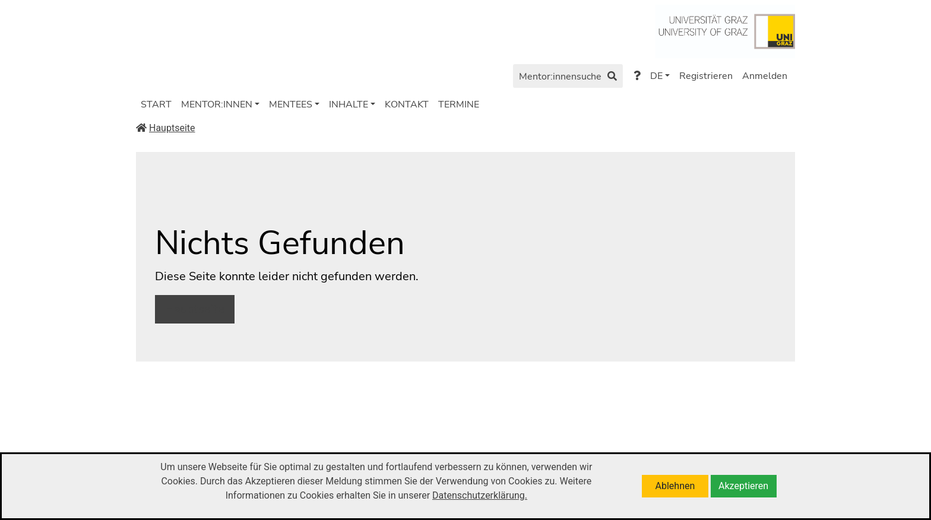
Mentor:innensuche (568, 77)
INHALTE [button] (348, 104)
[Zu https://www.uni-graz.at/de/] (725, 30)
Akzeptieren (743, 486)
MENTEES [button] (290, 104)
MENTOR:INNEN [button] (216, 104)
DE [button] (656, 76)
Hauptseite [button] (194, 309)
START (156, 104)
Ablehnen (675, 486)
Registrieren (706, 76)
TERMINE (458, 104)
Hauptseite (165, 128)
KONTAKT (407, 104)
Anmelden (764, 76)
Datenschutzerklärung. (479, 495)
